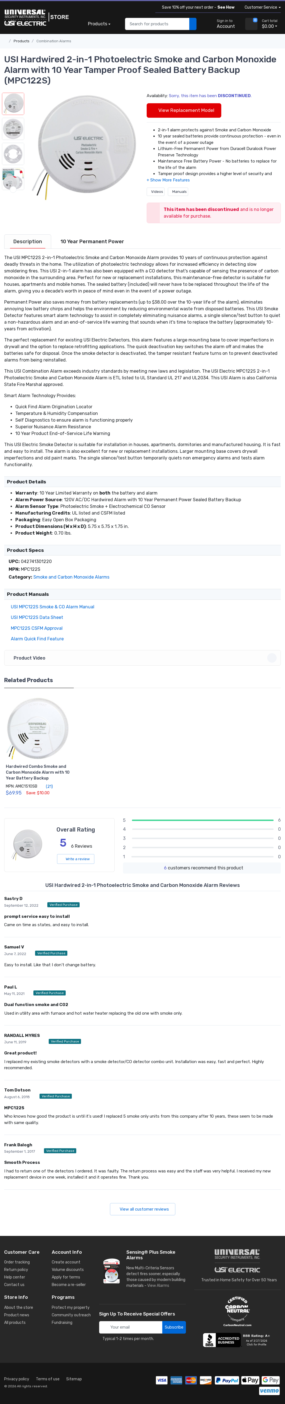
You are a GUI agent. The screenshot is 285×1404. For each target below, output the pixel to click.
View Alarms (159, 1285)
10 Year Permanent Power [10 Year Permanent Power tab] (92, 241)
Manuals (178, 192)
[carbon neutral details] (237, 1311)
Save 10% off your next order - (197, 7)
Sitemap (74, 1379)
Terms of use (48, 1379)
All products (15, 1322)
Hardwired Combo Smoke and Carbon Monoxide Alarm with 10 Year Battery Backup (38, 772)
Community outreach (71, 1315)
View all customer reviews (142, 1209)
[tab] (27, 241)
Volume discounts (68, 1269)
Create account (66, 1262)
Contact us (14, 1284)
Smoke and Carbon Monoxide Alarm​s (71, 577)
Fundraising (62, 1322)
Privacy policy (16, 1379)
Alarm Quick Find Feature (36, 638)
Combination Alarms (53, 41)
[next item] (13, 189)
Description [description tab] (27, 241)
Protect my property (71, 1307)
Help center (14, 1277)
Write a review (76, 859)
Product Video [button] (143, 658)
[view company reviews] (237, 1340)
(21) (46, 786)
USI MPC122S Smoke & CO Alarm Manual (51, 606)
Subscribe (174, 1327)
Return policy (16, 1269)
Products (97, 23)
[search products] (192, 24)
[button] (82, 148)
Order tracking (17, 1262)
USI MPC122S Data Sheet (36, 617)
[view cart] (251, 24)
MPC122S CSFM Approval (36, 628)
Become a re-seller (69, 1284)
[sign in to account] (222, 24)
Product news (16, 1315)
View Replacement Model (184, 110)
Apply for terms (66, 1277)
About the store (18, 1307)
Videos (155, 192)
